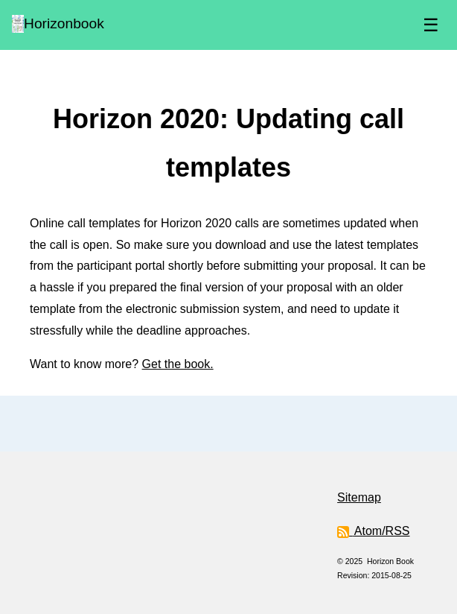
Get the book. (178, 364)
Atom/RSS (373, 531)
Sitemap (359, 497)
